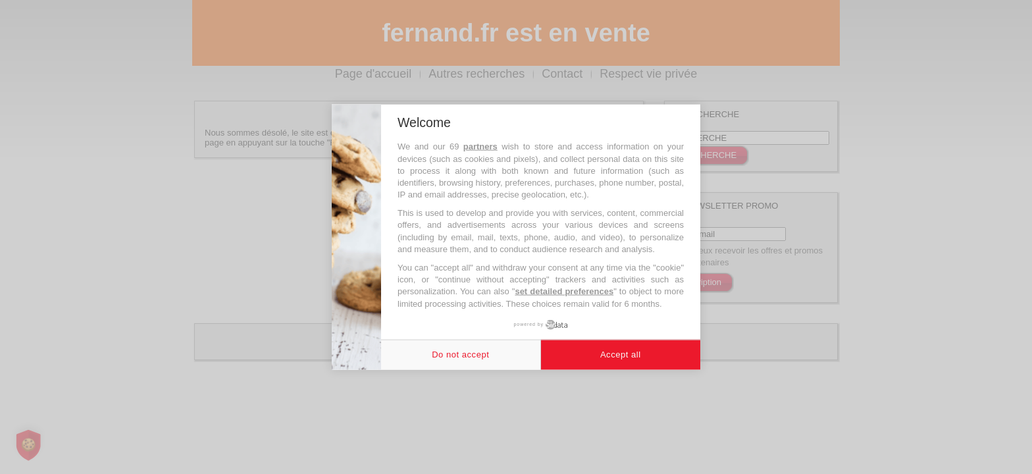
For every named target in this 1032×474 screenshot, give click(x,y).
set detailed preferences (564, 291)
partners (480, 146)
